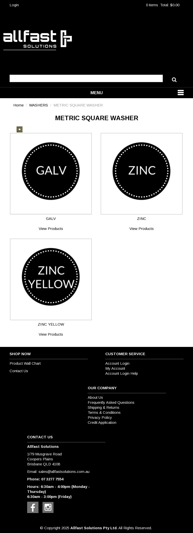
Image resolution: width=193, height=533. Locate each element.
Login (14, 5)
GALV (51, 218)
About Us (95, 397)
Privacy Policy (100, 417)
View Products (51, 228)
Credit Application (102, 422)
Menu (96, 92)
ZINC (141, 218)
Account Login (117, 363)
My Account (115, 368)
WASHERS (38, 105)
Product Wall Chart (25, 363)
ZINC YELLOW (51, 324)
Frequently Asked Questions (111, 402)
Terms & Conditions (104, 412)
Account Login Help (121, 373)
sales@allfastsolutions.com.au (63, 471)
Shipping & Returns (103, 407)
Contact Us (19, 371)
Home (18, 105)
